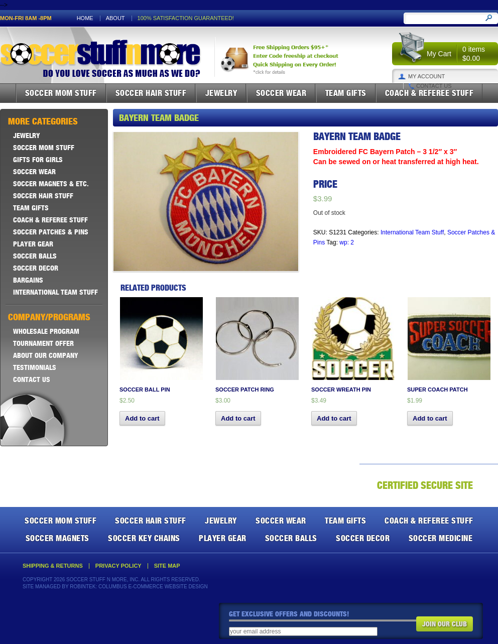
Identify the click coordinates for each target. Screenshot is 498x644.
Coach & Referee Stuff (429, 93)
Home (85, 18)
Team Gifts (345, 93)
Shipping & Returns (53, 566)
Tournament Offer (43, 343)
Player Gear (33, 243)
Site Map (167, 566)
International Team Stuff (412, 232)
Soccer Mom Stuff (61, 93)
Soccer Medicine (441, 538)
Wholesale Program (46, 331)
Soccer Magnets (57, 538)
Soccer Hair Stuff (151, 93)
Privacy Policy (118, 566)
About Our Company (45, 355)
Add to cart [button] (142, 418)
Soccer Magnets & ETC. (51, 183)
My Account (426, 76)
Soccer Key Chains (144, 538)
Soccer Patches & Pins (50, 231)
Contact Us (434, 86)
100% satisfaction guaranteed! (186, 18)
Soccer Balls (35, 256)
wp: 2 (346, 242)
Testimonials (34, 367)
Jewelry (221, 93)
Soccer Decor (35, 268)
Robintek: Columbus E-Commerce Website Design (138, 586)
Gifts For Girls (38, 159)
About (115, 18)
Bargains (28, 280)
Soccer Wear (281, 93)
